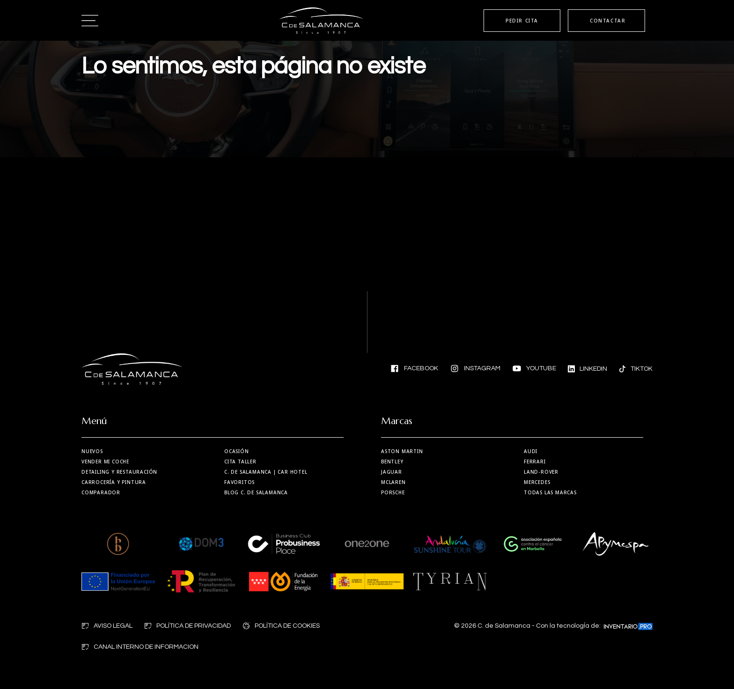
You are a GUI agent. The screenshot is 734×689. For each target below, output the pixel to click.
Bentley (392, 461)
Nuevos (92, 451)
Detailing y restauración (119, 471)
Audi (530, 451)
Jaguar (391, 471)
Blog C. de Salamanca (256, 492)
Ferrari (535, 461)
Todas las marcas (550, 492)
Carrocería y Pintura (113, 482)
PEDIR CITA (522, 20)
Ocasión (236, 451)
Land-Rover (541, 471)
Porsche (393, 492)
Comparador (100, 492)
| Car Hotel (266, 471)
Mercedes (537, 482)
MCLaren (393, 482)
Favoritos (239, 482)
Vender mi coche (105, 461)
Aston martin (402, 451)
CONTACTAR (607, 20)
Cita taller (240, 461)
